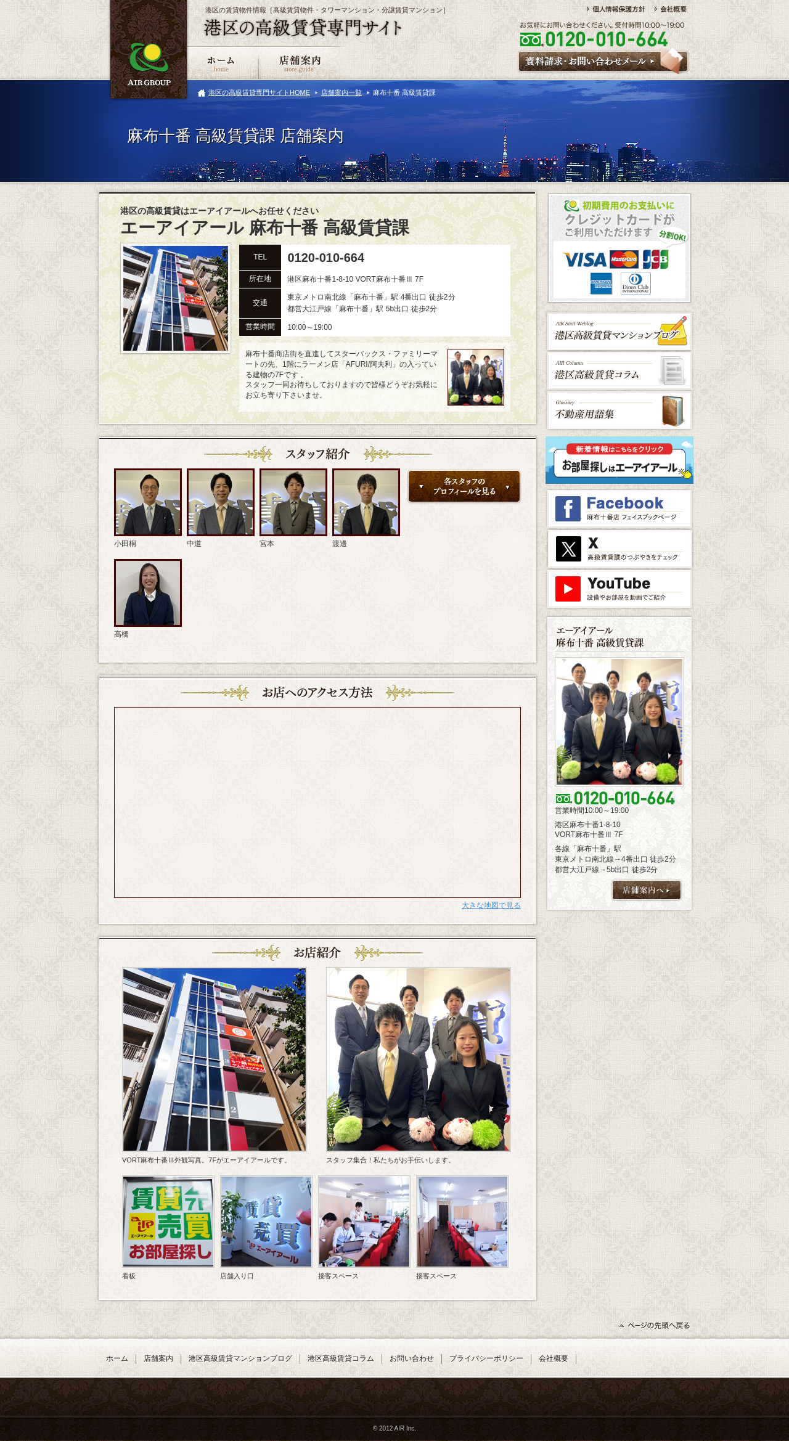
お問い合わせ (412, 1358)
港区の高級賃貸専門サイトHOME (259, 92)
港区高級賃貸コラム (341, 1358)
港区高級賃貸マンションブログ (240, 1358)
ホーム (117, 1358)
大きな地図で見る (491, 905)
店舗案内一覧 (341, 92)
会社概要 (553, 1358)
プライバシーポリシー (486, 1358)
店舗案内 (158, 1358)
